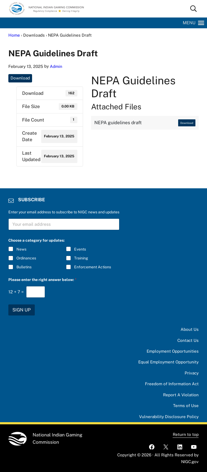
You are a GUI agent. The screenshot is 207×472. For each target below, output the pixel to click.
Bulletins (24, 267)
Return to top (186, 434)
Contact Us (188, 340)
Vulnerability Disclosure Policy (169, 416)
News (21, 249)
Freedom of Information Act (172, 383)
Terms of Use (186, 405)
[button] (189, 23)
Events (80, 249)
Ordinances (26, 258)
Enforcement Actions (92, 267)
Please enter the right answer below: (42, 279)
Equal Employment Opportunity (168, 362)
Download (20, 78)
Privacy (192, 373)
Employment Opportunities (173, 351)
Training (81, 258)
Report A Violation (181, 395)
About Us (190, 329)
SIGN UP (21, 310)
